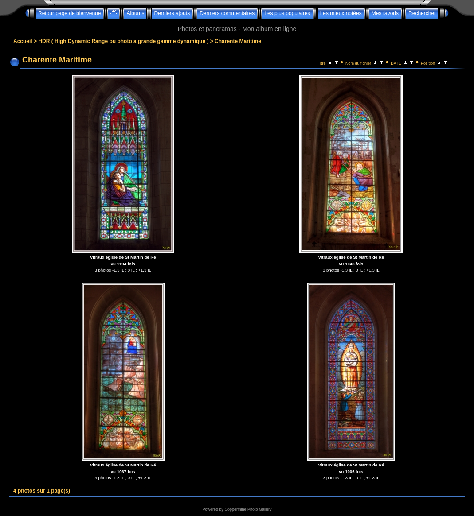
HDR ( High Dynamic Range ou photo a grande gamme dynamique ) (123, 41)
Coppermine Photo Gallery (247, 509)
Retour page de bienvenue (69, 13)
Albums (135, 13)
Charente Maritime (238, 41)
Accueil (22, 41)
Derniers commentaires (227, 13)
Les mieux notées (341, 13)
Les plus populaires (287, 13)
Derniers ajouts (172, 13)
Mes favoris (385, 13)
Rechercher (422, 13)
